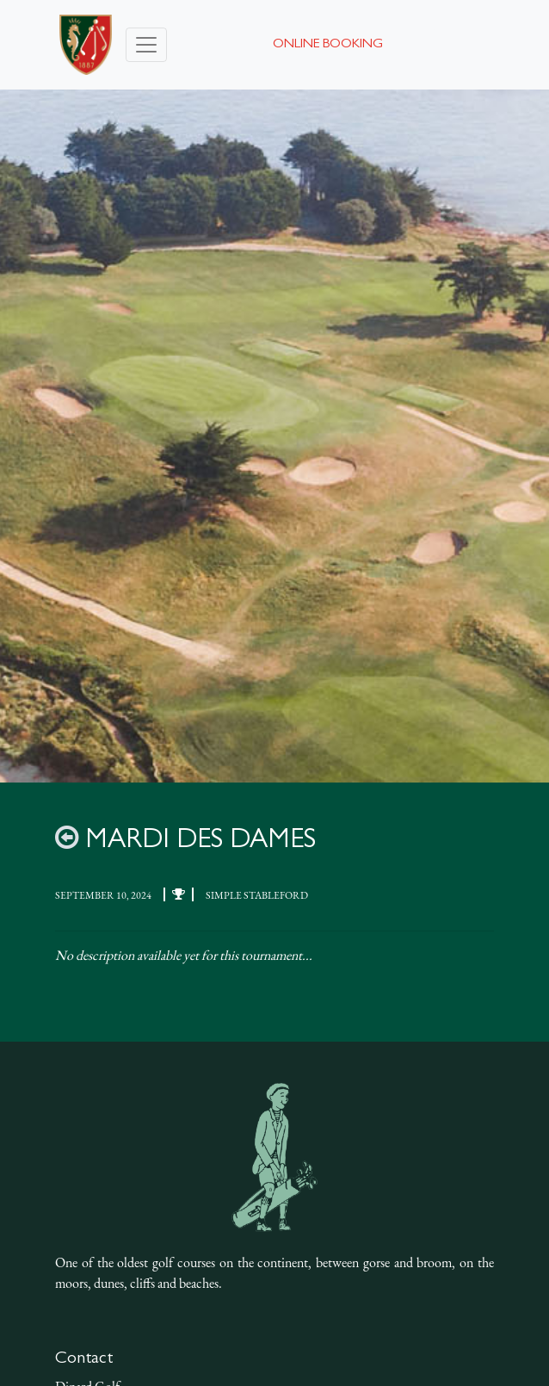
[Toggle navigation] (146, 45)
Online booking (328, 45)
